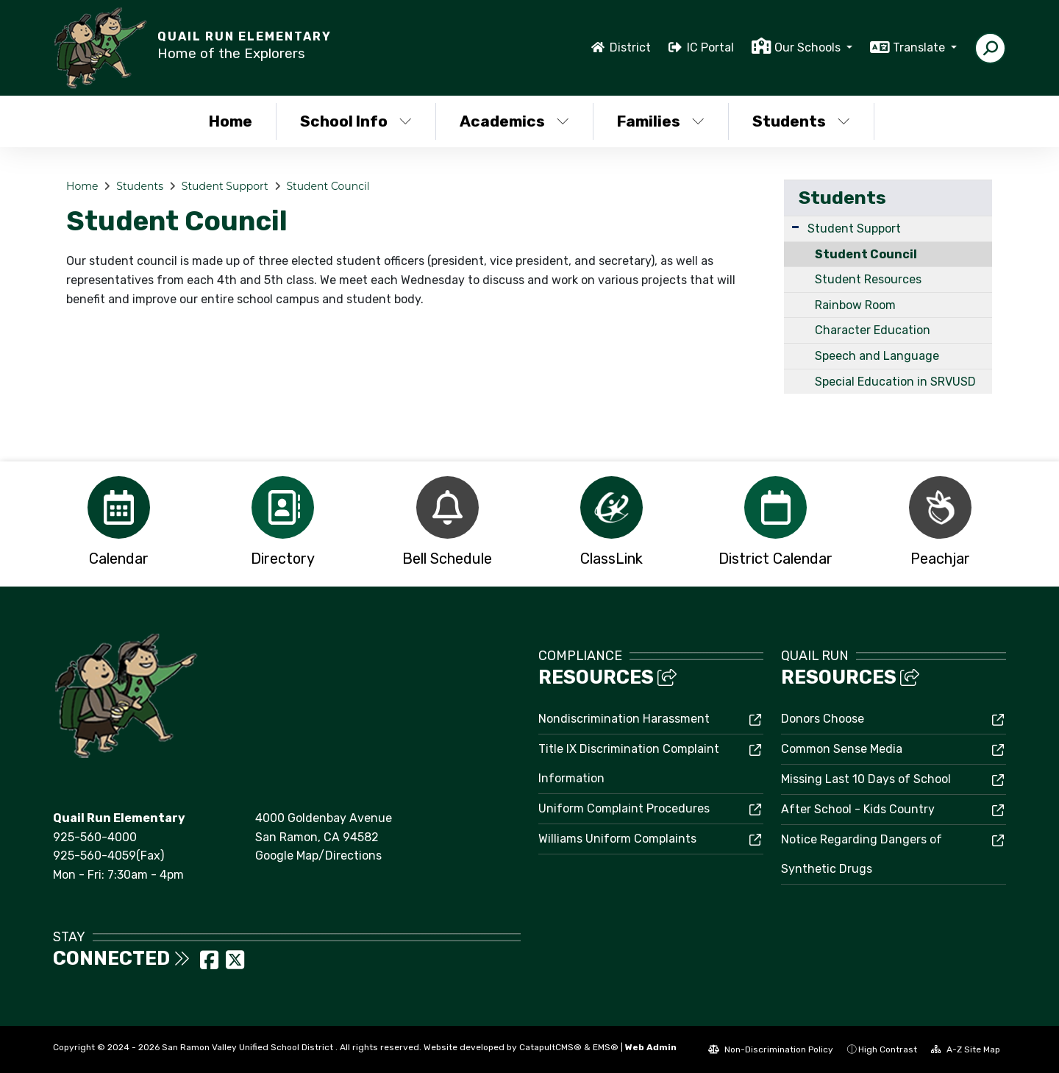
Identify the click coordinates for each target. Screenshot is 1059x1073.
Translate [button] (920, 47)
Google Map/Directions (318, 856)
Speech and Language (877, 356)
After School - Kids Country (858, 809)
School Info (356, 121)
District (630, 47)
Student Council (327, 186)
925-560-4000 (95, 837)
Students (801, 121)
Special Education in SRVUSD (895, 382)
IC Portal (710, 47)
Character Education (872, 330)
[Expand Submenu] (795, 227)
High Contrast (887, 1049)
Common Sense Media (841, 749)
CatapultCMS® (550, 1047)
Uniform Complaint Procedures (624, 808)
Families (661, 121)
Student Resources (868, 279)
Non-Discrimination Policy (770, 1049)
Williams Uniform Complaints (617, 839)
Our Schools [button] (809, 47)
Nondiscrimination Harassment (624, 719)
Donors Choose (822, 719)
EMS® (605, 1047)
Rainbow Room (855, 305)
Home (230, 121)
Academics (514, 121)
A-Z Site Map (965, 1049)
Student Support (225, 186)
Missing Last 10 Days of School (866, 779)
